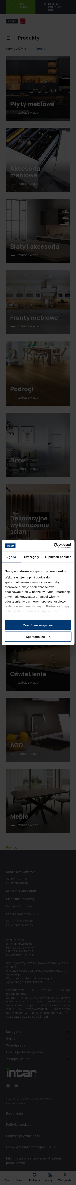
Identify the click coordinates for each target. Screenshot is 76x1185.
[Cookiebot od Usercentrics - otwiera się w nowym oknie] (54, 545)
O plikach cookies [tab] (58, 556)
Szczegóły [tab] (31, 556)
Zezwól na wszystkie (38, 625)
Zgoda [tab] (11, 556)
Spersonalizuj (38, 636)
